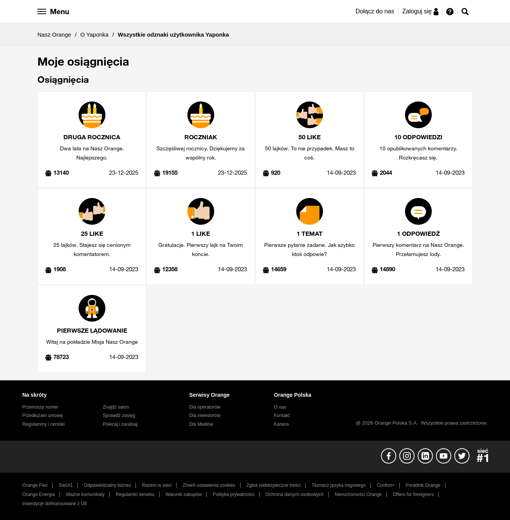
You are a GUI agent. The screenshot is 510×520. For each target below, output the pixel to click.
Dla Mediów (201, 424)
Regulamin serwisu (135, 494)
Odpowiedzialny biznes (107, 485)
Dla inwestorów (205, 415)
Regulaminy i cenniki (44, 424)
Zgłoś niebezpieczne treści (274, 485)
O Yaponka (95, 34)
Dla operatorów (205, 407)
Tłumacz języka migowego (339, 485)
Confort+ (386, 485)
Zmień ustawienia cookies (208, 485)
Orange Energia (39, 494)
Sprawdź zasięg (119, 415)
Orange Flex (35, 485)
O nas (280, 407)
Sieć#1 (66, 485)
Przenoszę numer (41, 407)
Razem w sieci (157, 485)
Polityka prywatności (233, 494)
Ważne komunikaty (85, 494)
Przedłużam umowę (43, 415)
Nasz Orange (54, 34)
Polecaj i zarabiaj (120, 424)
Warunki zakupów (184, 494)
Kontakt (282, 415)
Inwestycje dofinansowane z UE (55, 503)
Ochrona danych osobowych (295, 494)
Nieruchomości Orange (358, 494)
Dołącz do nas (374, 11)
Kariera (281, 424)
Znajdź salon (116, 407)
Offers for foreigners (413, 494)
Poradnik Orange (422, 485)
